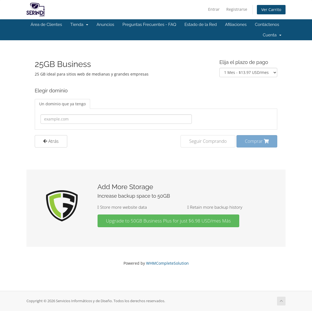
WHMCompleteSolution (167, 263)
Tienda (79, 24)
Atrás (51, 141)
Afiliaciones (236, 24)
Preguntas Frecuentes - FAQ (149, 24)
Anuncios (105, 24)
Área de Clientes (46, 24)
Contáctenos (267, 24)
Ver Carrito (271, 9)
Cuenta (272, 35)
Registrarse (236, 9)
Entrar (214, 9)
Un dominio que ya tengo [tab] (62, 103)
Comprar (257, 141)
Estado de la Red (200, 24)
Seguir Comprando (208, 141)
